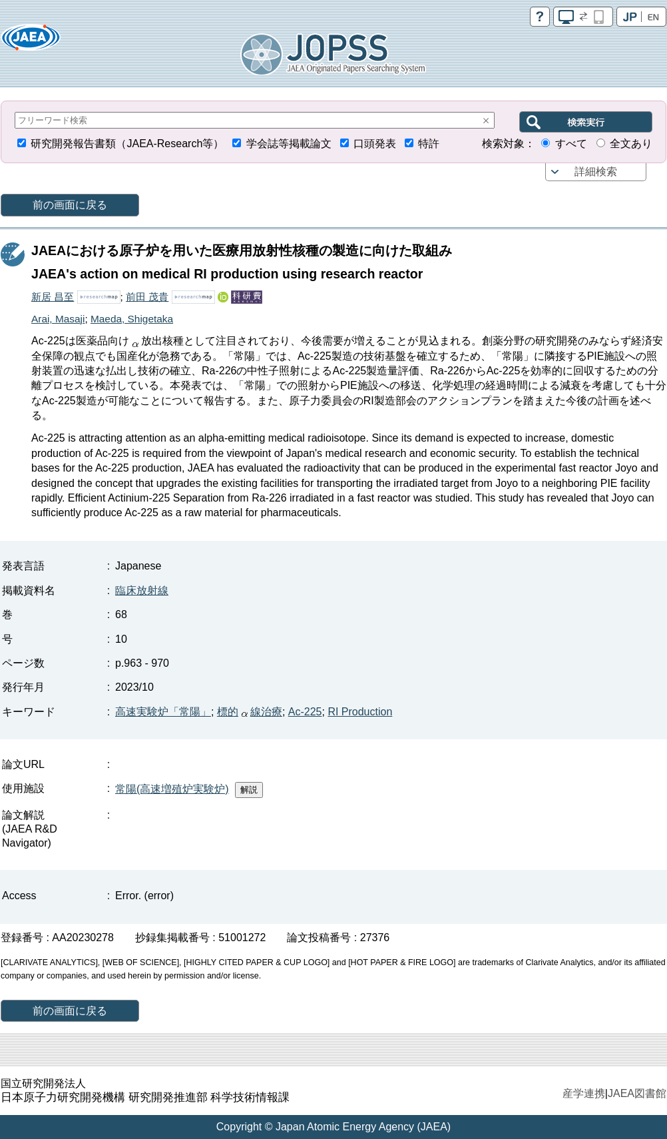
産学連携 (583, 1093)
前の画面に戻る (70, 204)
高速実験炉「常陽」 (163, 711)
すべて (571, 143)
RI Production (360, 711)
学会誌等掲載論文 (289, 143)
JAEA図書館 (637, 1093)
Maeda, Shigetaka (132, 318)
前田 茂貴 (147, 296)
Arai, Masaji (58, 318)
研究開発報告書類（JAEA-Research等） (127, 143)
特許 (428, 143)
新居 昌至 (52, 296)
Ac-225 (305, 711)
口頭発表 (374, 143)
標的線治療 (249, 711)
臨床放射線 (141, 590)
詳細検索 (595, 171)
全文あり (631, 143)
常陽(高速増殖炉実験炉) (172, 789)
